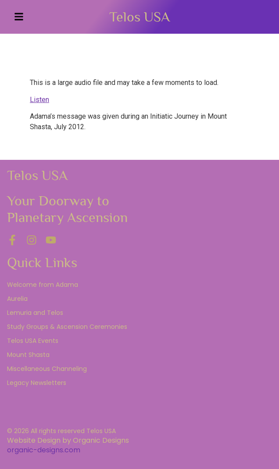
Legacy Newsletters (36, 382)
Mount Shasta (28, 354)
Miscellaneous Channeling (47, 368)
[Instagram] (31, 240)
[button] (19, 16)
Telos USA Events (32, 340)
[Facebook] (12, 240)
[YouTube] (51, 240)
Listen (39, 99)
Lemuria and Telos (35, 312)
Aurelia (17, 298)
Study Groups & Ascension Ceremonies (67, 326)
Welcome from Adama (42, 284)
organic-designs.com (43, 450)
